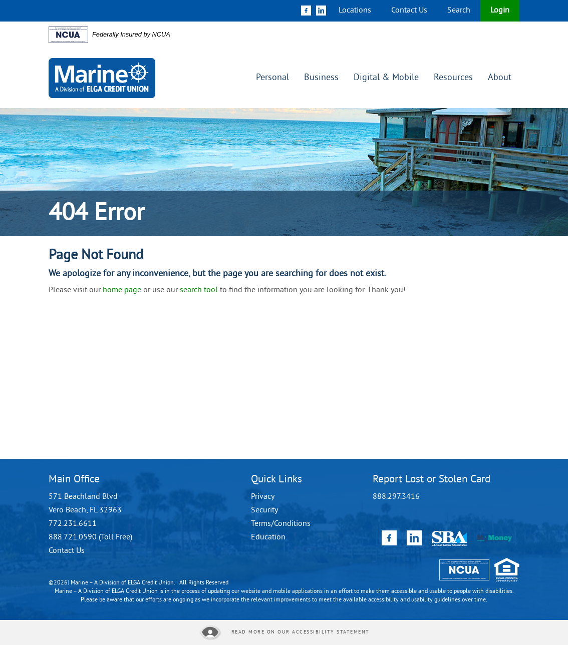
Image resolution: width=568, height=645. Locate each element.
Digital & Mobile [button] (386, 78)
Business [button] (321, 78)
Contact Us (409, 11)
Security (264, 510)
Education (268, 537)
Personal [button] (272, 78)
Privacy (262, 497)
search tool (199, 290)
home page (122, 290)
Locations (355, 11)
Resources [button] (453, 78)
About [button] (499, 78)
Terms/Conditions (281, 524)
